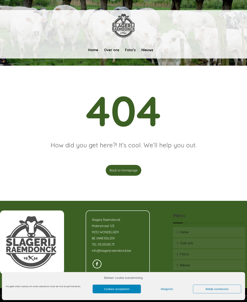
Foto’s (184, 254)
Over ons (186, 243)
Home (184, 232)
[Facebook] (97, 264)
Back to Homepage (123, 170)
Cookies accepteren (117, 289)
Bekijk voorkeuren (217, 289)
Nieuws (185, 265)
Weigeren (167, 289)
